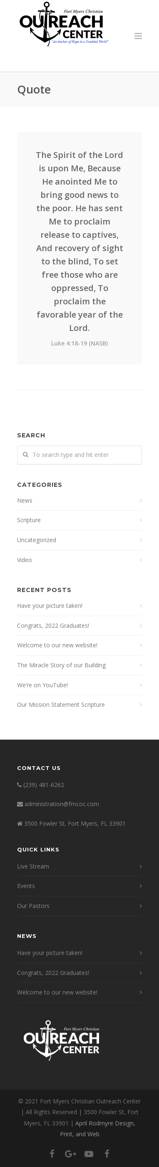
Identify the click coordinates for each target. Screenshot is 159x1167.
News (24, 500)
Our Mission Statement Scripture (61, 704)
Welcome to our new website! (57, 645)
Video (24, 560)
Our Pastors (33, 906)
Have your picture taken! (49, 605)
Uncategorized (36, 540)
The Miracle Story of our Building (61, 665)
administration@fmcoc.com (62, 804)
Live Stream (33, 866)
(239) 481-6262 (43, 785)
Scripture (29, 520)
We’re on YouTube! (42, 685)
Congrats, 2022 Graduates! (53, 625)
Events (26, 886)
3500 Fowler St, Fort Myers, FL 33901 (75, 823)
